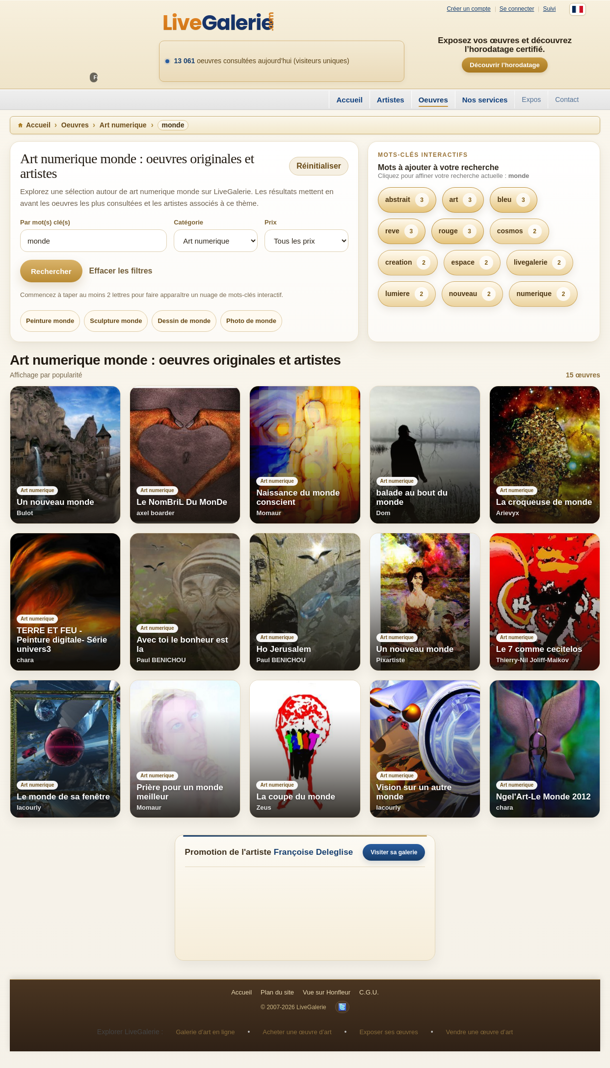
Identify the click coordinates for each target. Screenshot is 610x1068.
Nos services (485, 100)
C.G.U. (369, 992)
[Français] (577, 9)
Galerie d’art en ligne (205, 1032)
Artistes (390, 100)
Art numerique (123, 125)
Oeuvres (433, 100)
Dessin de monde (184, 320)
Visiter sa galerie (394, 852)
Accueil (349, 100)
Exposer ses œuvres (388, 1032)
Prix (271, 222)
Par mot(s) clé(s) (45, 222)
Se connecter (517, 9)
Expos (531, 99)
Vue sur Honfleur (326, 992)
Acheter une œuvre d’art (297, 1032)
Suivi (549, 9)
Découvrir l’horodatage (504, 65)
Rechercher (51, 271)
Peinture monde (50, 320)
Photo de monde (251, 320)
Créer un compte (468, 9)
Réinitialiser (318, 166)
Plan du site (277, 992)
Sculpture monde (116, 320)
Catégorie (188, 222)
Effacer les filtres (121, 271)
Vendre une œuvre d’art (479, 1032)
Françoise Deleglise (313, 852)
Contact (567, 99)
